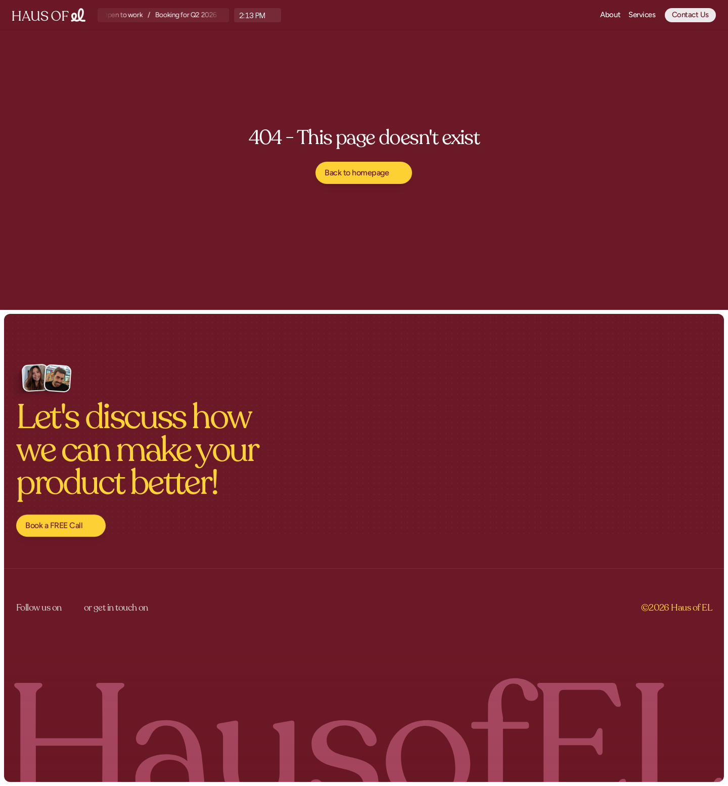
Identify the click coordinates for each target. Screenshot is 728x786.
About (610, 14)
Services (641, 14)
